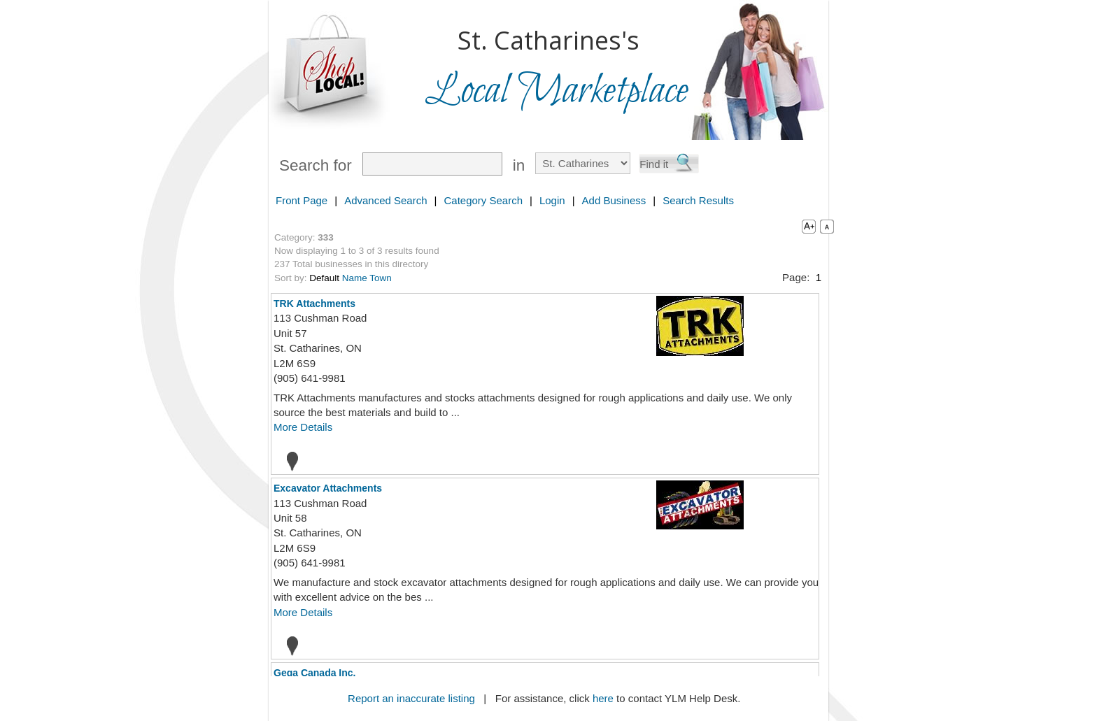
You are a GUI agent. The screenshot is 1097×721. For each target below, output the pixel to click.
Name (354, 278)
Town (380, 278)
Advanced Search (385, 200)
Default (324, 278)
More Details (303, 427)
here (603, 698)
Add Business (614, 200)
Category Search (483, 200)
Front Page (301, 200)
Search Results (698, 200)
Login (552, 200)
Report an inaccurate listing (411, 698)
